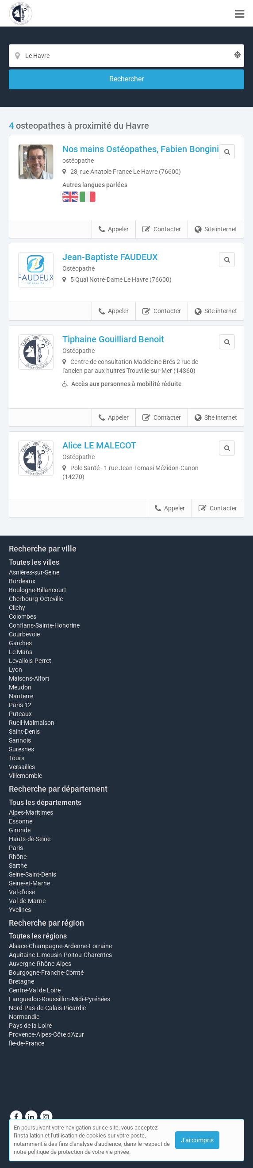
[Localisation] (126, 55)
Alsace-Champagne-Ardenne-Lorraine (60, 946)
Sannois (20, 740)
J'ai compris (197, 1140)
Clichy (17, 607)
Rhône (18, 856)
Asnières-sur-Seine (34, 572)
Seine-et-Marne (29, 883)
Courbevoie (24, 634)
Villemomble (25, 775)
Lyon (15, 669)
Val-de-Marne (27, 900)
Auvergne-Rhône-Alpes (40, 963)
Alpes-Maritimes (31, 812)
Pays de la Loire (30, 1025)
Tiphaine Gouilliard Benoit (113, 339)
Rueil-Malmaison (31, 722)
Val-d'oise (22, 892)
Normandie (24, 1016)
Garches (20, 643)
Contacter (161, 230)
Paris (16, 847)
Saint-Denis (24, 731)
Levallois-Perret (30, 660)
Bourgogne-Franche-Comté (46, 972)
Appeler (114, 230)
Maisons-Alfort (29, 678)
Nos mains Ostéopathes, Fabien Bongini (140, 149)
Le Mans (20, 651)
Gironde (20, 830)
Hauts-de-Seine (29, 838)
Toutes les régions (38, 936)
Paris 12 (20, 704)
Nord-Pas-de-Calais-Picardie (47, 1007)
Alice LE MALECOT (99, 445)
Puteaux (20, 713)
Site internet (216, 230)
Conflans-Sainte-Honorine (44, 625)
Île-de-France (26, 1043)
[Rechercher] (126, 79)
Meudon (20, 687)
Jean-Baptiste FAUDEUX (110, 257)
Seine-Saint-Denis (32, 874)
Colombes (22, 616)
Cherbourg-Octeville (36, 598)
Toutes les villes (34, 562)
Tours (16, 758)
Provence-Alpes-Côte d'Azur (46, 1034)
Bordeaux (22, 581)
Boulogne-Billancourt (37, 590)
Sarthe (18, 865)
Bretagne (21, 981)
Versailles (22, 766)
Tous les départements (45, 802)
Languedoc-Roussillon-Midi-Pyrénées (59, 999)
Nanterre (21, 696)
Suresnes (21, 749)
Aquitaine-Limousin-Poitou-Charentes (60, 954)
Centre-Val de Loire (35, 990)
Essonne (20, 821)
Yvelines (20, 909)
